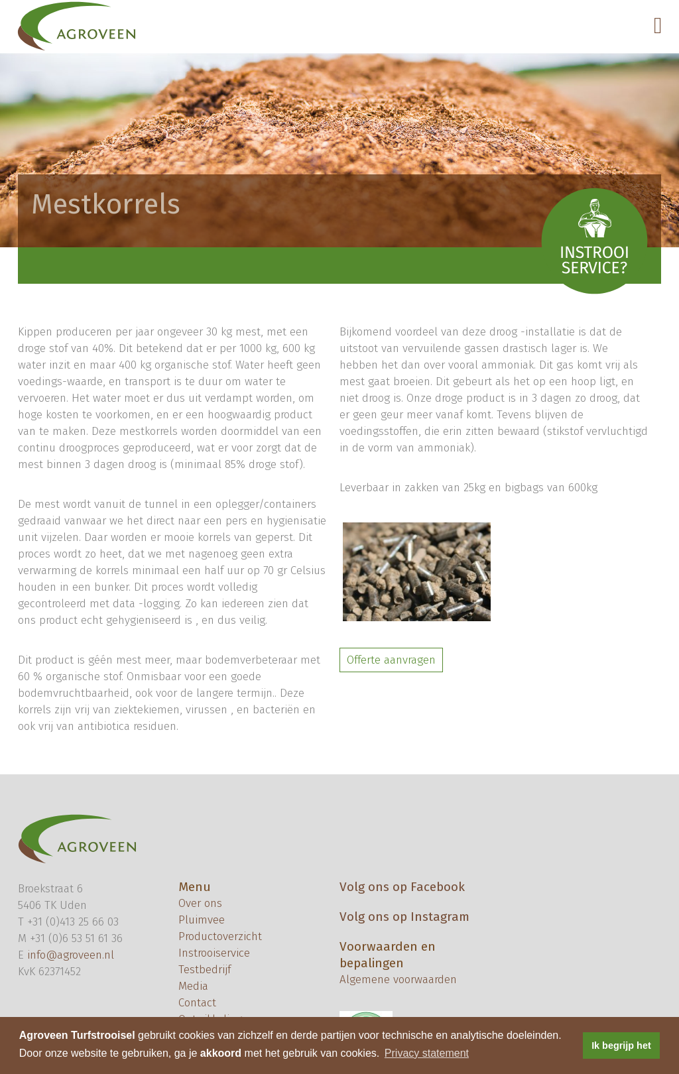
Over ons (200, 903)
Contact (197, 1003)
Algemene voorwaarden (398, 979)
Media (193, 986)
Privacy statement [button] (427, 1053)
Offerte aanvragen (391, 660)
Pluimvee (201, 920)
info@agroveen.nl (70, 955)
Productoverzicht (220, 936)
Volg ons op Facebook (402, 886)
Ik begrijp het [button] (621, 1045)
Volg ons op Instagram (404, 916)
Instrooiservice (214, 953)
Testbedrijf (204, 970)
